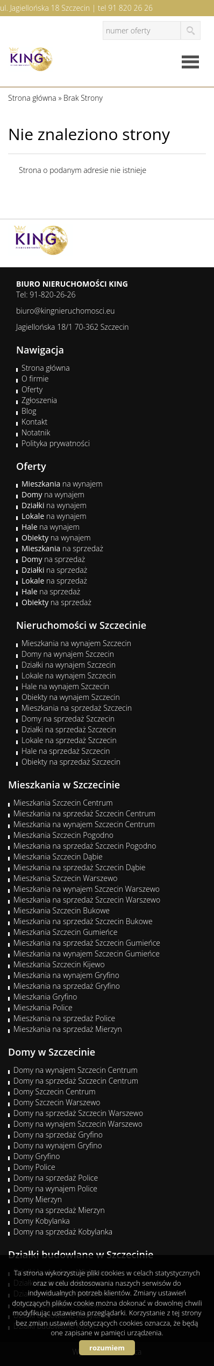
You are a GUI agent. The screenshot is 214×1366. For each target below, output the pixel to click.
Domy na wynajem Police (55, 1188)
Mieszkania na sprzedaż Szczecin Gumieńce (86, 943)
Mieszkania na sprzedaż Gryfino (66, 986)
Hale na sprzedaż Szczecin (66, 751)
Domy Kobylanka (41, 1221)
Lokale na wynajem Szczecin (69, 675)
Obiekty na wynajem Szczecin (71, 697)
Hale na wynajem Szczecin (65, 686)
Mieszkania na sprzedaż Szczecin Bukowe (83, 921)
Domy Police (34, 1167)
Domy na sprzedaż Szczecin (68, 718)
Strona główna (46, 368)
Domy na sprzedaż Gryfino (58, 1134)
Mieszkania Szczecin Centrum (63, 803)
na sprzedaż (62, 548)
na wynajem (62, 484)
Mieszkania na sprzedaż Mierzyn (67, 1029)
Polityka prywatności (56, 443)
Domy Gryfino (36, 1156)
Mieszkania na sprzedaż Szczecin (77, 708)
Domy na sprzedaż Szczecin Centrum (75, 1081)
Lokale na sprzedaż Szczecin (69, 740)
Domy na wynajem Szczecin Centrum (75, 1070)
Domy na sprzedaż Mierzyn (59, 1210)
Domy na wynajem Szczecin (68, 654)
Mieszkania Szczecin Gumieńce (65, 932)
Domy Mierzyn (37, 1199)
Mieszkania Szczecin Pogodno (63, 835)
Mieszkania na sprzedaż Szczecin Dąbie (79, 867)
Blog (29, 411)
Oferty (32, 389)
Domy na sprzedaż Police (55, 1178)
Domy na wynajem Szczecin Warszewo (77, 1124)
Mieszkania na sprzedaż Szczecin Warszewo (86, 900)
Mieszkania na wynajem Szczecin (76, 643)
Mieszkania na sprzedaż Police (64, 1018)
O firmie (35, 378)
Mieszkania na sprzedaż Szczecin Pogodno (84, 846)
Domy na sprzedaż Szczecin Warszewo (78, 1113)
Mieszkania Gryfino (45, 996)
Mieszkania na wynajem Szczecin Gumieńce (86, 953)
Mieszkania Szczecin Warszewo (65, 878)
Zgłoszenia (39, 400)
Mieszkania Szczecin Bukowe (61, 910)
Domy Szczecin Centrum (54, 1091)
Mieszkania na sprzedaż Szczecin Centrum (84, 813)
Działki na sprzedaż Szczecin (69, 729)
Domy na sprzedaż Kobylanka (62, 1231)
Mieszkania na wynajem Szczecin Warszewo (86, 889)
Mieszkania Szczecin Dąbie (58, 856)
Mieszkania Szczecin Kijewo (59, 964)
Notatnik (36, 432)
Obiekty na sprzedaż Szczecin (71, 762)
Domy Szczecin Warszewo (57, 1102)
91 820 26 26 (130, 8)
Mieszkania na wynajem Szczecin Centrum (84, 824)
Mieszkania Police (43, 1007)
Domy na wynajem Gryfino (57, 1145)
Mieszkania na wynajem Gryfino (66, 975)
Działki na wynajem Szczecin (69, 665)
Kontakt (34, 422)
